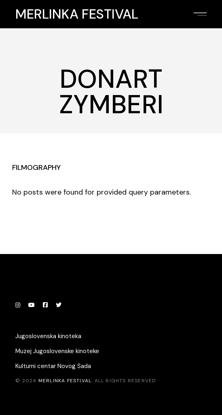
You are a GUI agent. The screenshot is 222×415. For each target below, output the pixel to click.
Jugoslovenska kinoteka (48, 336)
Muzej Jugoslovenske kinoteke (57, 351)
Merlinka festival (76, 14)
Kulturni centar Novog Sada (53, 366)
